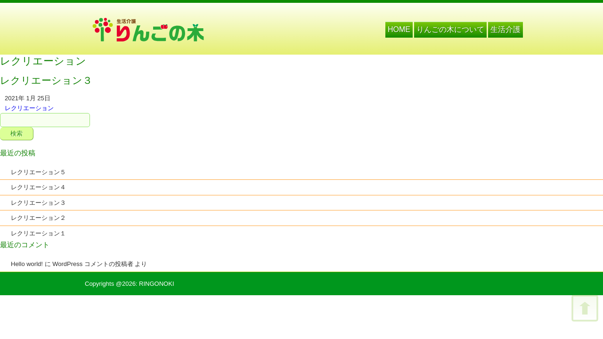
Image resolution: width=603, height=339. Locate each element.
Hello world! (27, 263)
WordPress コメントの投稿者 (92, 263)
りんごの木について (450, 29)
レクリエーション (29, 108)
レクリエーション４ (38, 187)
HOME (399, 29)
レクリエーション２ (38, 217)
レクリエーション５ (38, 172)
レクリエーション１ (38, 233)
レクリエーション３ (38, 202)
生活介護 (505, 29)
